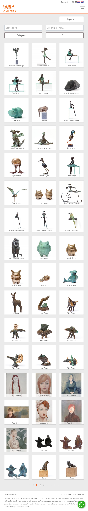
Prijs (64, 35)
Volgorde (71, 19)
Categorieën (22, 35)
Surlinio (81, 494)
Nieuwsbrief (64, 1)
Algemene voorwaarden (11, 494)
